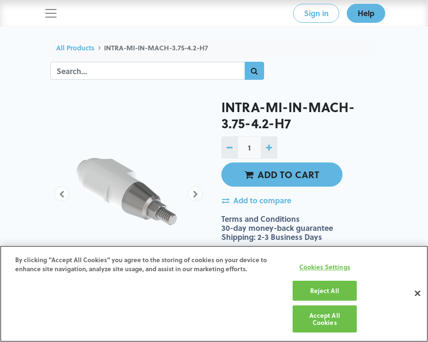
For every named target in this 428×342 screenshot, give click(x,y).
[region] (214, 294)
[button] (62, 193)
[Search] (254, 71)
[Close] (417, 293)
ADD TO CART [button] (282, 174)
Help (366, 13)
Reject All (324, 290)
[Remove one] (229, 147)
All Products (75, 48)
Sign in (316, 13)
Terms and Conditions (260, 218)
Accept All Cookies (324, 319)
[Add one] (269, 147)
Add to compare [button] (256, 200)
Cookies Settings (324, 266)
